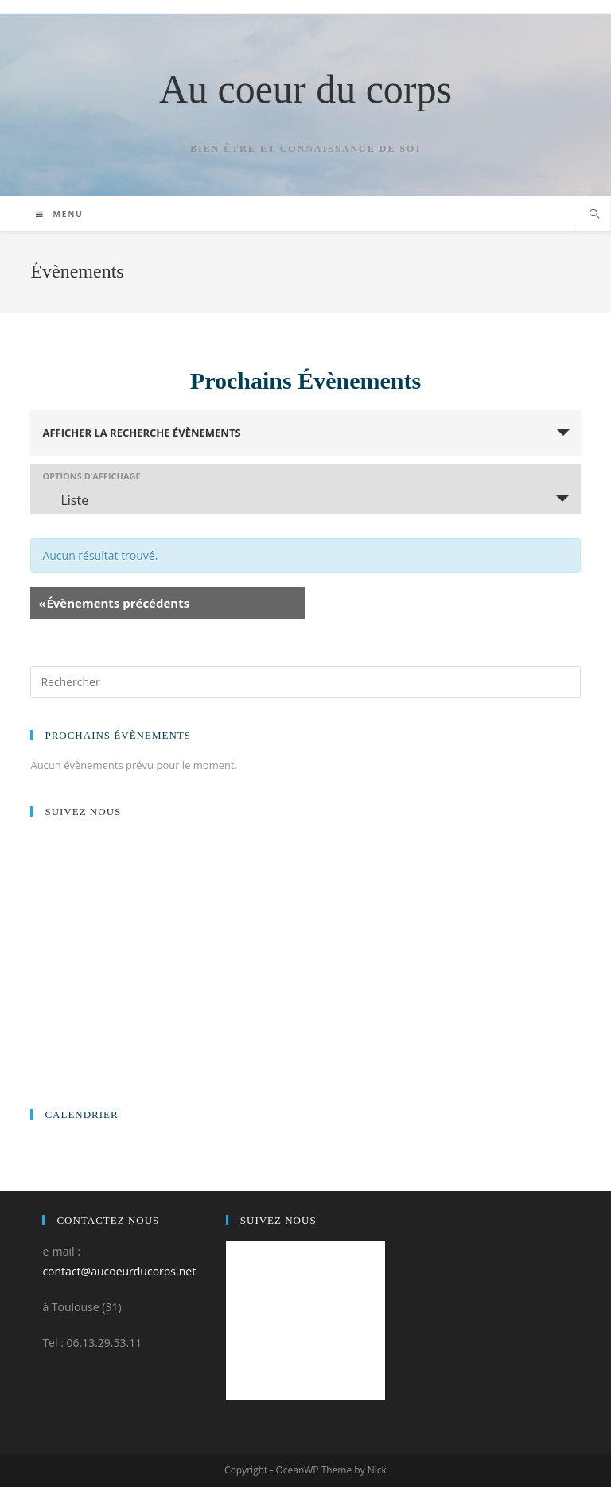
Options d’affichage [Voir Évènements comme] (91, 476)
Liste (64, 500)
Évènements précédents (113, 603)
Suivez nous (83, 811)
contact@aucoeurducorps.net (119, 1271)
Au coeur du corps (305, 89)
